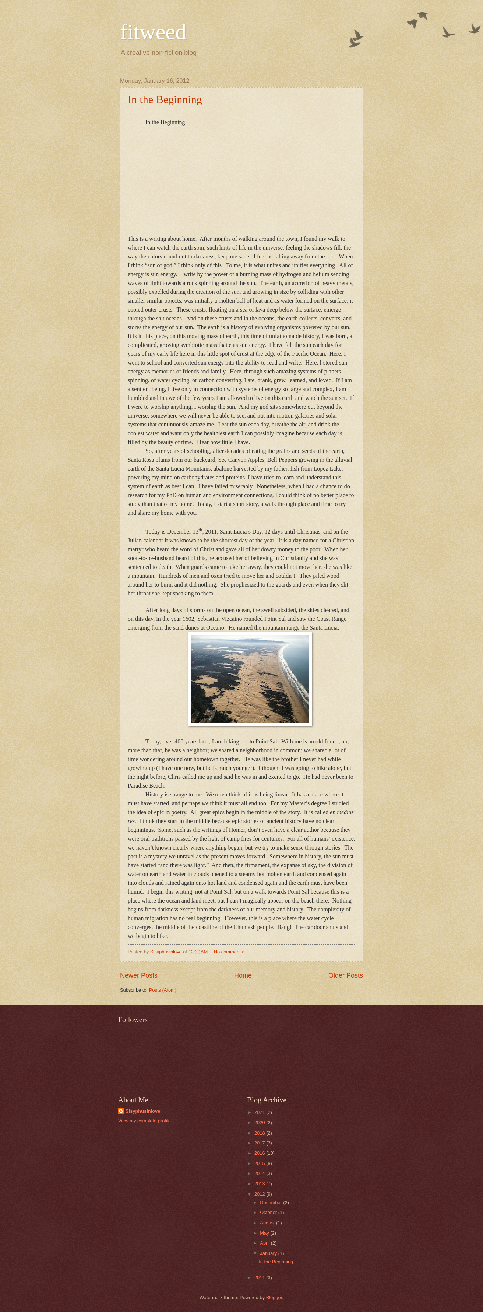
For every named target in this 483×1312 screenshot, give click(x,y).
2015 (260, 1163)
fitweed (153, 32)
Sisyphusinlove (143, 1111)
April (265, 1243)
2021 (260, 1112)
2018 (260, 1133)
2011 (260, 1277)
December (271, 1202)
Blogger (274, 1297)
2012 (260, 1194)
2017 (260, 1143)
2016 (260, 1153)
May (265, 1233)
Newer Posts (139, 975)
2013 (260, 1183)
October (269, 1212)
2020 (260, 1122)
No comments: (230, 951)
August (268, 1222)
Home (243, 975)
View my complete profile (144, 1120)
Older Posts (345, 975)
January (269, 1253)
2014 (260, 1173)
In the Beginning (165, 99)
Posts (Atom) (162, 990)
